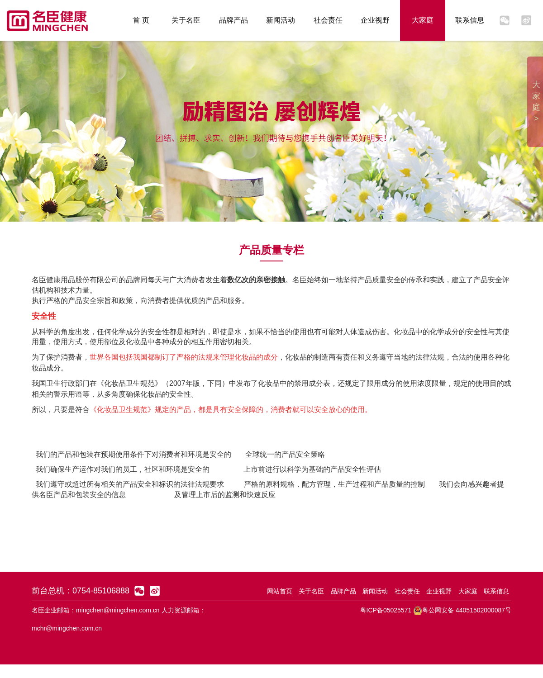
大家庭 (422, 20)
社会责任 (328, 20)
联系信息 (469, 20)
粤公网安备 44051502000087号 (462, 610)
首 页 (141, 20)
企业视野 (375, 20)
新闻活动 (280, 20)
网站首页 (279, 591)
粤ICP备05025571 (386, 610)
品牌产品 (233, 20)
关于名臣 (185, 20)
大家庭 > (536, 101)
